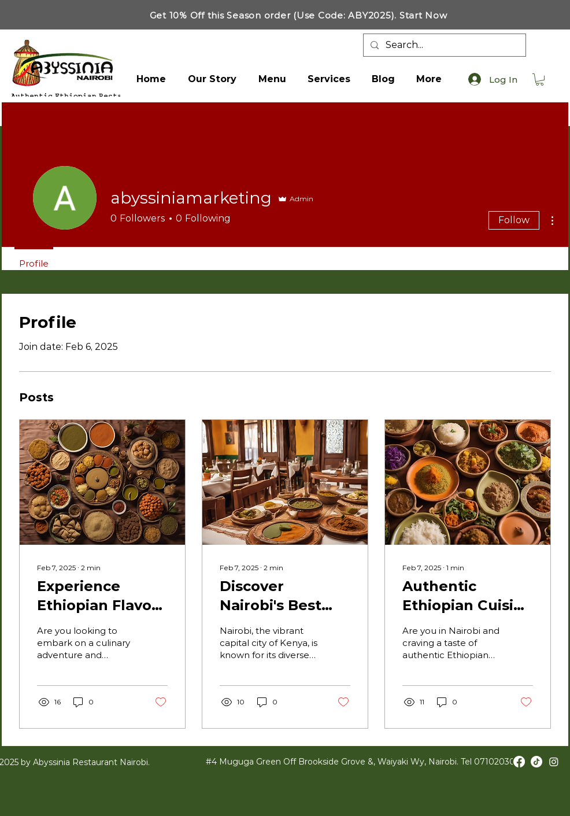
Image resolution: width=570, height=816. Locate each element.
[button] (539, 79)
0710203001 (499, 761)
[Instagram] (554, 761)
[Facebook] (519, 761)
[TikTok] (536, 761)
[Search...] (443, 45)
